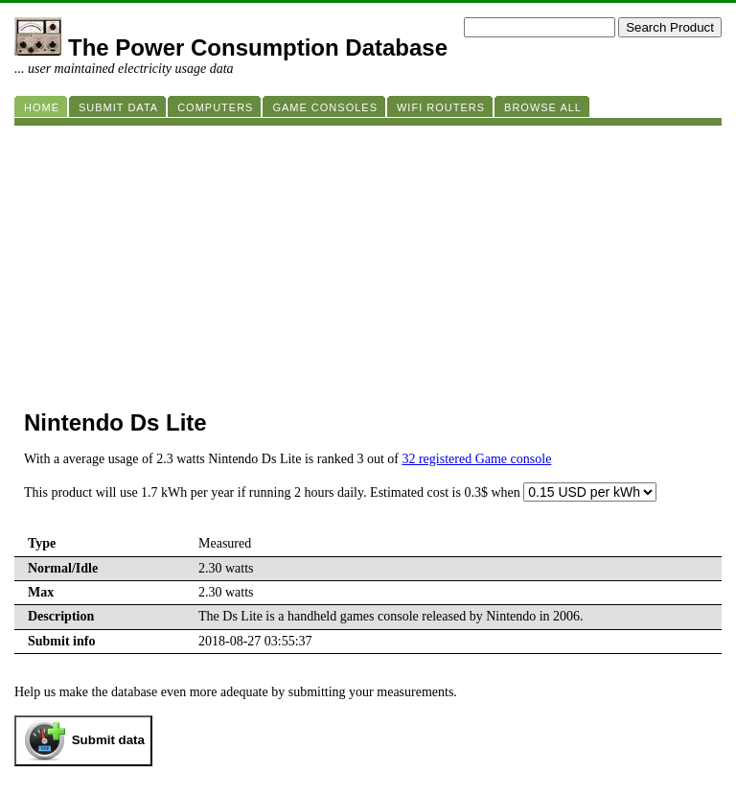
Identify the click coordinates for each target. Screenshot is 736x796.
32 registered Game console (476, 459)
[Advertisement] (368, 260)
